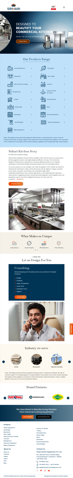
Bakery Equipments (9, 445)
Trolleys (38, 431)
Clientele (6, 454)
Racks (38, 437)
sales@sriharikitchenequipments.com (50, 467)
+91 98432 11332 (44, 462)
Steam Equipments (9, 428)
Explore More (23, 41)
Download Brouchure (44, 417)
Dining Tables (40, 435)
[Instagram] (45, 471)
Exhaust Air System (42, 429)
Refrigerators (8, 441)
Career (6, 459)
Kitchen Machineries (42, 442)
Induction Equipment (10, 443)
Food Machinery (41, 433)
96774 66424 (55, 465)
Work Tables (7, 434)
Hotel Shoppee (40, 444)
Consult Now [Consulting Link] (20, 297)
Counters (6, 439)
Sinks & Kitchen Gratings (11, 436)
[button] (36, 49)
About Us (6, 452)
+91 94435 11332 (44, 465)
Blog (5, 463)
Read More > (20, 179)
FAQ (5, 461)
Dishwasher (39, 440)
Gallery (6, 456)
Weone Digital (63, 476)
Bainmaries (7, 432)
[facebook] (37, 470)
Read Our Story (16, 184)
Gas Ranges (7, 430)
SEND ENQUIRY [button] (27, 417)
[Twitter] (41, 470)
